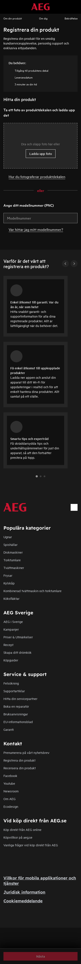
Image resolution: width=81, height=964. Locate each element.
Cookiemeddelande (23, 900)
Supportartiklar (14, 691)
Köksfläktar (11, 598)
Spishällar (10, 544)
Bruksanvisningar (15, 714)
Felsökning (11, 683)
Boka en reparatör (16, 706)
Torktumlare (12, 560)
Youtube (9, 783)
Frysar (7, 575)
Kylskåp (9, 583)
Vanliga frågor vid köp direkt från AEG (30, 845)
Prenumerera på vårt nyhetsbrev (26, 752)
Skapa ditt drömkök (17, 652)
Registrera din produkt (19, 760)
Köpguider (10, 660)
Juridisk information (24, 892)
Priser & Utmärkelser (18, 637)
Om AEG (9, 799)
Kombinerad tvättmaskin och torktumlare (32, 591)
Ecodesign (10, 806)
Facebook (10, 776)
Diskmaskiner (13, 552)
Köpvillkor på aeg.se (17, 837)
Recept (8, 645)
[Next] (74, 263)
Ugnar (7, 537)
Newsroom (11, 791)
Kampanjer (11, 629)
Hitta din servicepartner (20, 699)
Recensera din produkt (19, 768)
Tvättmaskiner (13, 568)
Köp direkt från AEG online (22, 829)
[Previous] (65, 263)
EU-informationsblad (18, 722)
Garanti (8, 729)
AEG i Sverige (13, 621)
